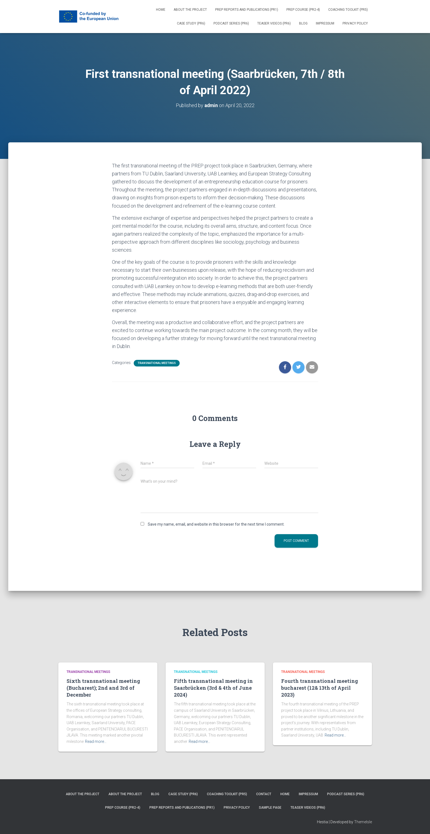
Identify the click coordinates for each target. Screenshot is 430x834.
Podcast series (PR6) (231, 23)
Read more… (95, 741)
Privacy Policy (355, 23)
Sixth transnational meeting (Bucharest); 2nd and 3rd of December (103, 688)
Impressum (325, 23)
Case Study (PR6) (191, 23)
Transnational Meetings (157, 363)
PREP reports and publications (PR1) (246, 10)
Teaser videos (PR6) (274, 23)
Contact (263, 794)
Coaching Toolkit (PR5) (348, 10)
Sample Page (270, 807)
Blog (303, 23)
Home (160, 10)
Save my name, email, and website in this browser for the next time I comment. (216, 524)
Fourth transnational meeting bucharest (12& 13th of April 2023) (319, 688)
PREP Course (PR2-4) (303, 10)
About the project (190, 10)
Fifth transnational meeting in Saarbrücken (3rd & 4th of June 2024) (213, 688)
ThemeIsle (363, 821)
